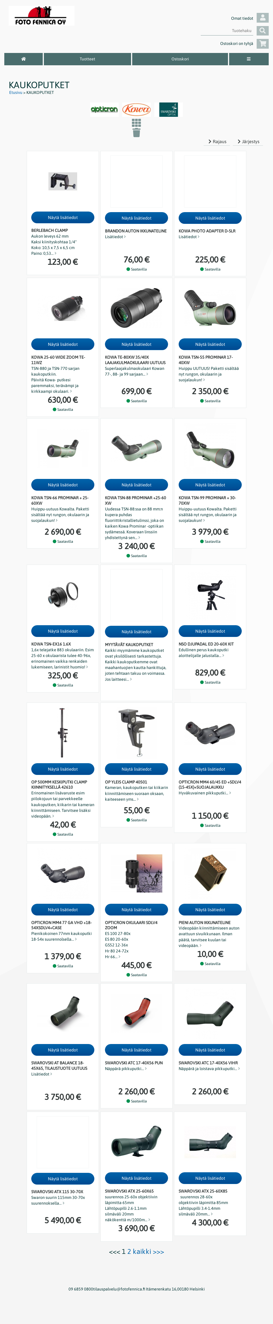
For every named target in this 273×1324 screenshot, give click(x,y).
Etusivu (15, 92)
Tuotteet (87, 59)
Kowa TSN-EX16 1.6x (51, 644)
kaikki (142, 1251)
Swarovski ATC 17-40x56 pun (134, 1063)
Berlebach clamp (49, 230)
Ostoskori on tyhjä (244, 43)
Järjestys (248, 141)
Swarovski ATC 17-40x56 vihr (208, 1063)
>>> (158, 1251)
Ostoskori (180, 59)
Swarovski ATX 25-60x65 (129, 1191)
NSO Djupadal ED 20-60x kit (206, 644)
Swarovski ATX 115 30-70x (57, 1191)
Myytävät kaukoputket (129, 644)
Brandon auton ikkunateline (136, 231)
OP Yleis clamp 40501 (126, 782)
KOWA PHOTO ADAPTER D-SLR (207, 231)
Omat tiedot (250, 18)
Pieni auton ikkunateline (205, 922)
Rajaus (217, 141)
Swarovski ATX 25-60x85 (203, 1191)
